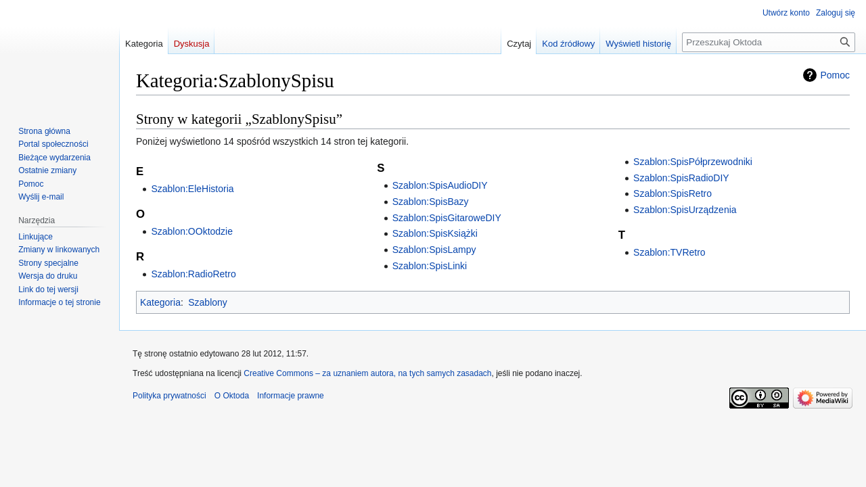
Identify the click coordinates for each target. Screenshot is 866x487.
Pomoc (835, 75)
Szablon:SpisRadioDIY (681, 177)
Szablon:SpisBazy (430, 201)
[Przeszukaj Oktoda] (768, 42)
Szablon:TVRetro (669, 252)
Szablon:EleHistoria (192, 188)
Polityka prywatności (169, 395)
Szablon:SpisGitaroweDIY (446, 217)
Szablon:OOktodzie (192, 231)
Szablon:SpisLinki (430, 265)
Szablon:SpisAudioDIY (440, 185)
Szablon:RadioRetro (193, 274)
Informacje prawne (290, 395)
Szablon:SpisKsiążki (435, 233)
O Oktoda (231, 395)
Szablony (207, 302)
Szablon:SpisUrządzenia (685, 209)
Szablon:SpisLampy (434, 249)
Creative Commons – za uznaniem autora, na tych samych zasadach (367, 373)
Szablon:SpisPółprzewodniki (692, 161)
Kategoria (160, 302)
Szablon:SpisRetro (672, 193)
